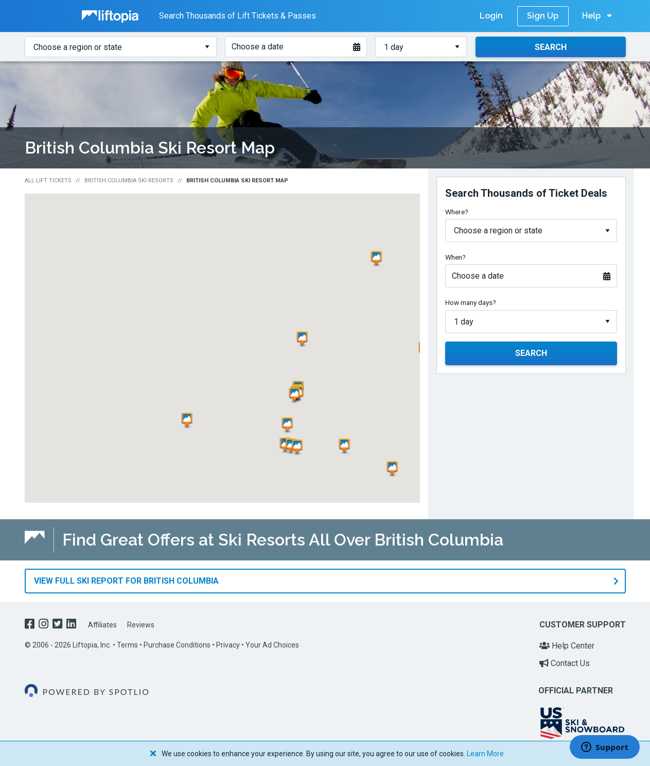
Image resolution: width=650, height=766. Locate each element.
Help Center (566, 646)
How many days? (470, 302)
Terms (127, 645)
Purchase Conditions (177, 645)
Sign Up (542, 16)
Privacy (228, 645)
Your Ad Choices (272, 645)
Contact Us (564, 663)
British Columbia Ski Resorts (128, 180)
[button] (304, 339)
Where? (456, 212)
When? (455, 257)
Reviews (140, 625)
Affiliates (102, 625)
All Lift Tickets (48, 180)
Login (491, 16)
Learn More (485, 754)
